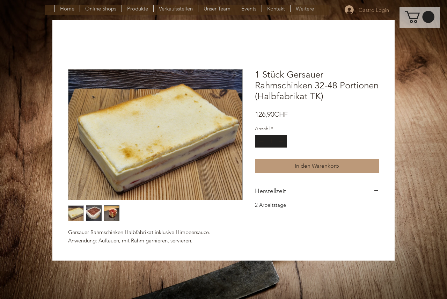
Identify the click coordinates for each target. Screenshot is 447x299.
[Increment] (281, 141)
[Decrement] (260, 141)
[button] (419, 17)
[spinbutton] (271, 141)
